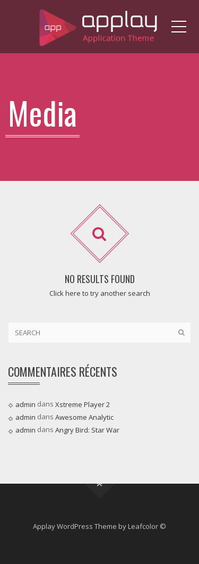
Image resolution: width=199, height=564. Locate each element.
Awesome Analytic (84, 417)
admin (25, 404)
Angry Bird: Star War (87, 430)
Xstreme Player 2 (82, 404)
